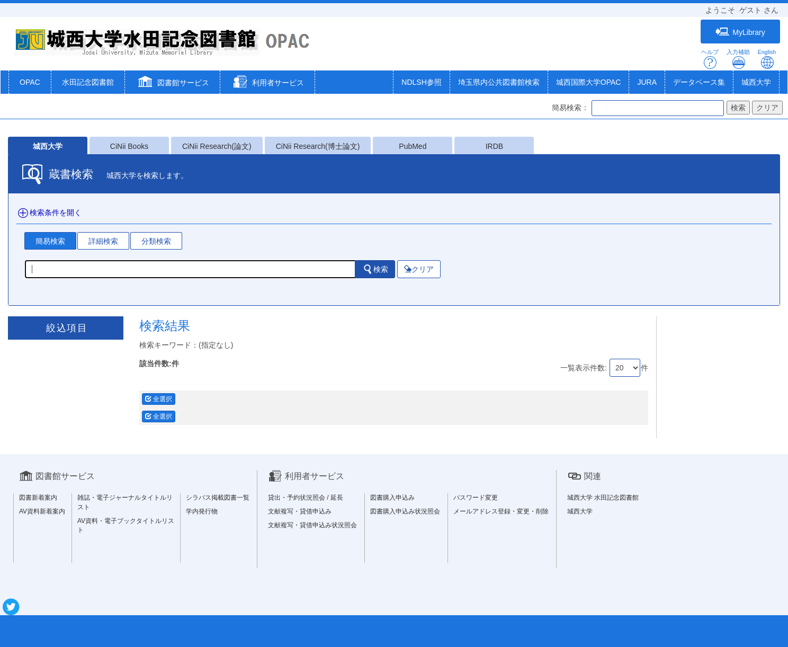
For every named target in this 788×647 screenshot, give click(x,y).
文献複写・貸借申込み (300, 511)
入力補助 (738, 59)
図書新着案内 (38, 497)
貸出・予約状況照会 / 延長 (305, 497)
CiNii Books (129, 146)
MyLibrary (740, 32)
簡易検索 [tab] (50, 241)
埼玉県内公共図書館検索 (499, 82)
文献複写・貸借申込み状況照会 (312, 525)
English (767, 59)
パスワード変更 (475, 497)
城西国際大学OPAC (588, 82)
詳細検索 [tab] (103, 241)
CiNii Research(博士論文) (318, 146)
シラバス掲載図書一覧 (217, 497)
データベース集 (699, 82)
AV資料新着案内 (42, 511)
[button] (172, 83)
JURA (647, 82)
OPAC (30, 82)
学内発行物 (202, 511)
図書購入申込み (392, 497)
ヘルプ (710, 59)
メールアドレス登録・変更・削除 (501, 511)
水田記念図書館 (88, 82)
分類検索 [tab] (156, 241)
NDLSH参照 (421, 82)
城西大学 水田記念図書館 (603, 497)
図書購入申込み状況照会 (405, 511)
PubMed (412, 146)
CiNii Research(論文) (217, 146)
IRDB (494, 146)
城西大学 (756, 82)
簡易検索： (570, 107)
